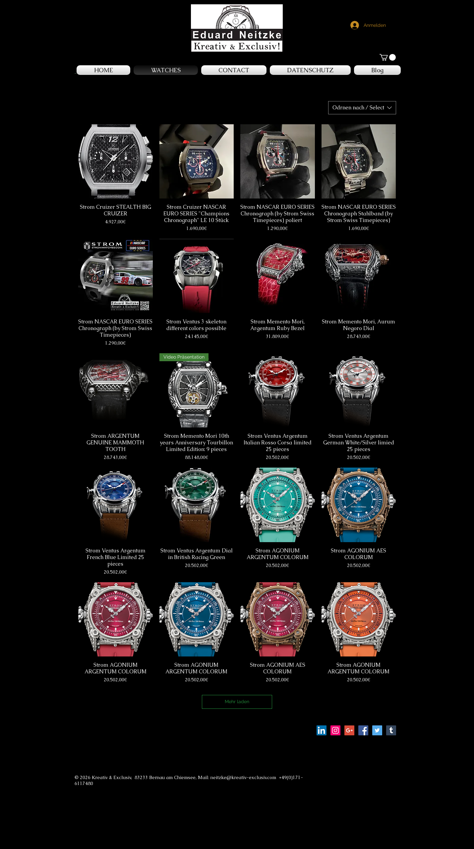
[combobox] (362, 107)
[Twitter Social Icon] (377, 730)
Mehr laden (237, 701)
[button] (388, 57)
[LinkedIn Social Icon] (321, 730)
